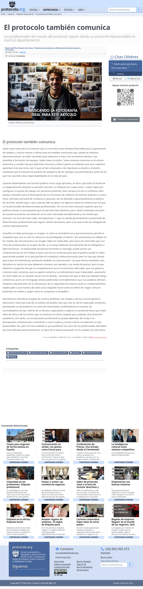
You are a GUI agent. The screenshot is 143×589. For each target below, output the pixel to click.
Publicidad (105, 553)
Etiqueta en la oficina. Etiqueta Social (19, 520)
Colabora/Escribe (62, 567)
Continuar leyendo (18, 462)
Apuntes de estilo (18, 353)
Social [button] (33, 9)
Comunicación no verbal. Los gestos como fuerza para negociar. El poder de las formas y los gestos (53, 451)
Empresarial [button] (51, 9)
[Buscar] (122, 10)
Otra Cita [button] (117, 79)
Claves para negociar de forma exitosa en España (18, 447)
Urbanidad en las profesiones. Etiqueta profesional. (18, 484)
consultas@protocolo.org (66, 553)
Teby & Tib (81, 564)
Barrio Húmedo (84, 561)
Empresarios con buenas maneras (121, 483)
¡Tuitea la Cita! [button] (133, 79)
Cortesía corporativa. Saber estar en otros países (88, 522)
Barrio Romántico (85, 567)
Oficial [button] (68, 9)
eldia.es (23, 52)
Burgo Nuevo (83, 570)
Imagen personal (39, 353)
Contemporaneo (93, 353)
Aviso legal (59, 561)
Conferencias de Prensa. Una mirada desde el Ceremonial (88, 447)
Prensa (13, 357)
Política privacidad (62, 564)
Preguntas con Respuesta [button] (125, 119)
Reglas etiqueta (59, 353)
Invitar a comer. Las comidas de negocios (53, 483)
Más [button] (80, 9)
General (76, 353)
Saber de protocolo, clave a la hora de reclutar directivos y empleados (88, 485)
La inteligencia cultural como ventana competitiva (123, 447)
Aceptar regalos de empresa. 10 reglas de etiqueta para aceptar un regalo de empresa (53, 524)
